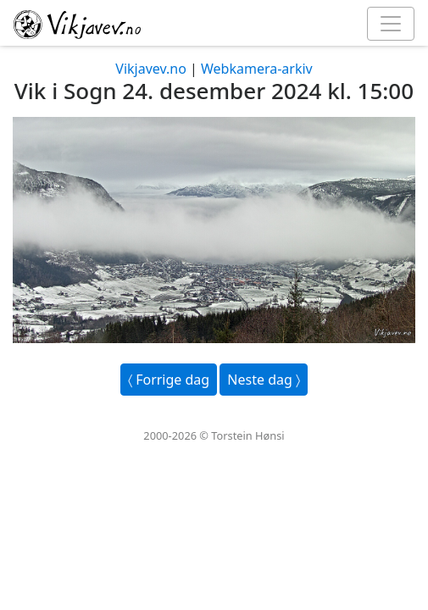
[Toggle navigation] (390, 24)
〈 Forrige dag (168, 379)
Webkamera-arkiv (257, 68)
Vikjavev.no (150, 68)
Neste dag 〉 (263, 379)
